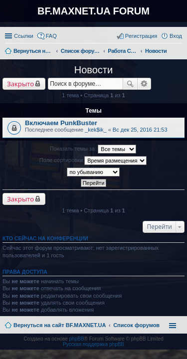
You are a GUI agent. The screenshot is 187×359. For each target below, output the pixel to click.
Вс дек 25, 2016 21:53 (140, 130)
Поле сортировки (93, 160)
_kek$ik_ (95, 130)
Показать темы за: (93, 149)
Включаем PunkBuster (61, 123)
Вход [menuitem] (176, 36)
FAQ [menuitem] (51, 36)
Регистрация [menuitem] (141, 36)
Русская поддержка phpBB (93, 344)
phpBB (76, 339)
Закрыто (20, 83)
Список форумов (136, 325)
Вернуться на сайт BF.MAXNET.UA (59, 325)
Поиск (130, 84)
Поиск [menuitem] (179, 52)
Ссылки (23, 36)
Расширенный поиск (144, 84)
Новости (93, 69)
